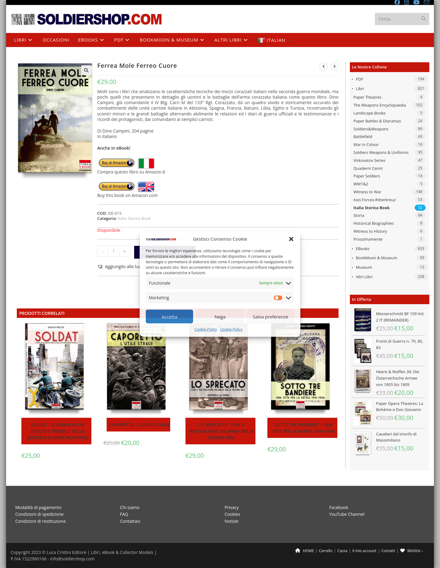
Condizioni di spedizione (39, 514)
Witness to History (370, 231)
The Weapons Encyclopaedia (380, 105)
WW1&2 (361, 184)
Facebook (338, 507)
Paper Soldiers (367, 176)
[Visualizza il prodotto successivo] (334, 66)
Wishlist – (411, 550)
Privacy (232, 507)
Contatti (388, 550)
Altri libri (364, 276)
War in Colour (366, 144)
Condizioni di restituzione (40, 521)
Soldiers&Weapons (371, 129)
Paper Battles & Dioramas (377, 121)
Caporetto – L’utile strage (139, 425)
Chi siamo (130, 507)
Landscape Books (370, 113)
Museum (364, 267)
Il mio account (364, 550)
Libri (360, 88)
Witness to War (367, 192)
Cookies (232, 514)
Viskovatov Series (369, 160)
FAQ (124, 514)
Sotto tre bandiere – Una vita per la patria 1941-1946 (304, 428)
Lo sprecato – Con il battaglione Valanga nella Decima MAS (221, 431)
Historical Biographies (374, 223)
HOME (304, 550)
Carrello (325, 550)
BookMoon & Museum (377, 257)
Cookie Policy (206, 329)
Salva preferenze (270, 317)
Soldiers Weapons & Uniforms (381, 152)
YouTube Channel (347, 514)
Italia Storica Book (372, 207)
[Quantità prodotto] (113, 251)
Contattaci (130, 521)
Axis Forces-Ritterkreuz (375, 199)
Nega (220, 317)
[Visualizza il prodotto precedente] (323, 66)
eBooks (362, 248)
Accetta (169, 317)
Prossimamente (368, 239)
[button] (291, 239)
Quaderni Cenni (368, 168)
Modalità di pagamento (38, 507)
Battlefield (363, 136)
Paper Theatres (368, 97)
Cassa (342, 550)
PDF (359, 79)
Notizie (231, 521)
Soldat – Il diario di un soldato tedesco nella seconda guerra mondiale (58, 431)
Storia (359, 215)
